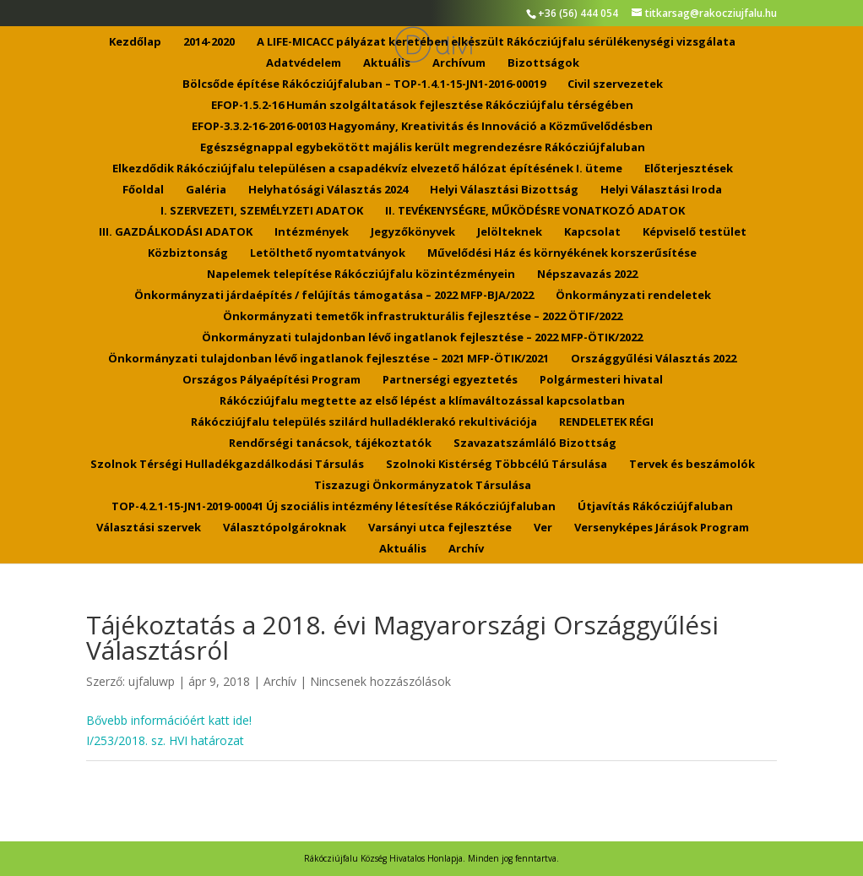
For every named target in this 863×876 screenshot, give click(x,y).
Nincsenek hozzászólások (380, 681)
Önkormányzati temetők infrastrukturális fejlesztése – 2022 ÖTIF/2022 (422, 317)
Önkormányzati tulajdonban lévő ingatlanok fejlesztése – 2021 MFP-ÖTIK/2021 (328, 359)
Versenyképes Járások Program (661, 528)
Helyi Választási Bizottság (504, 190)
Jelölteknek (509, 232)
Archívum (459, 63)
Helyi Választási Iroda (661, 190)
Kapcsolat (592, 232)
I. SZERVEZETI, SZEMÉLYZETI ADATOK (261, 211)
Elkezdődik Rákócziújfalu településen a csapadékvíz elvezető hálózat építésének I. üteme (367, 169)
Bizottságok (543, 63)
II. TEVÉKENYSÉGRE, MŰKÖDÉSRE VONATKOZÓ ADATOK (535, 211)
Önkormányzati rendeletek (633, 295)
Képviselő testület (694, 232)
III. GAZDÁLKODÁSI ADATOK (175, 232)
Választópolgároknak (284, 528)
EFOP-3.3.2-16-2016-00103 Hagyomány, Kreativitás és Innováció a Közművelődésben (422, 126)
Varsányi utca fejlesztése (440, 528)
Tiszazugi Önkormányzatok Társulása (422, 485)
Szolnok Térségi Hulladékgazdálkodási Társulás (227, 464)
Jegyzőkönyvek (413, 232)
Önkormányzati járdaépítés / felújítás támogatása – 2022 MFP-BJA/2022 (334, 295)
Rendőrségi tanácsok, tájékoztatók (330, 443)
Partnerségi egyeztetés (450, 380)
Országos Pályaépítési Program (271, 380)
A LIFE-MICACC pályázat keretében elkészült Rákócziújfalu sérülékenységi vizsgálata (496, 42)
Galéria (206, 190)
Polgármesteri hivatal (601, 380)
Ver (543, 528)
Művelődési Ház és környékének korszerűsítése (562, 253)
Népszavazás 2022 (587, 274)
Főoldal (143, 190)
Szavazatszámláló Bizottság (534, 443)
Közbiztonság (188, 253)
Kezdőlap (135, 42)
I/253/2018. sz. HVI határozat (165, 740)
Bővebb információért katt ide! (169, 720)
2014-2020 (209, 42)
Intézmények (311, 232)
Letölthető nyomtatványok (327, 253)
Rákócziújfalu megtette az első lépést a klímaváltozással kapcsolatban (422, 401)
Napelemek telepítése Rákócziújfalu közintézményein (361, 274)
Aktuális (386, 63)
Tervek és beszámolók (692, 464)
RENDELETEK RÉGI (606, 422)
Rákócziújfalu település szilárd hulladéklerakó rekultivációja (364, 422)
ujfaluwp (151, 681)
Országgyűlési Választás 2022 (653, 359)
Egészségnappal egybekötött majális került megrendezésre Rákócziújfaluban (422, 148)
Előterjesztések (688, 169)
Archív (466, 549)
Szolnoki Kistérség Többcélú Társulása (496, 464)
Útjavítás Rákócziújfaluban (655, 507)
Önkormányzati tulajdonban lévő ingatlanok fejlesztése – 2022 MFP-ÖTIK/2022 (422, 338)
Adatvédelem (303, 63)
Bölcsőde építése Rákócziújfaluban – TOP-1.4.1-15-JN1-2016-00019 (363, 84)
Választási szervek (148, 528)
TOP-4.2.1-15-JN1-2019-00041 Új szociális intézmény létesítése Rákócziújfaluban (333, 507)
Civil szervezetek (615, 84)
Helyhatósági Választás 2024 (328, 190)
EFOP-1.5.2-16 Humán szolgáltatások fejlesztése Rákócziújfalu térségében (422, 105)
